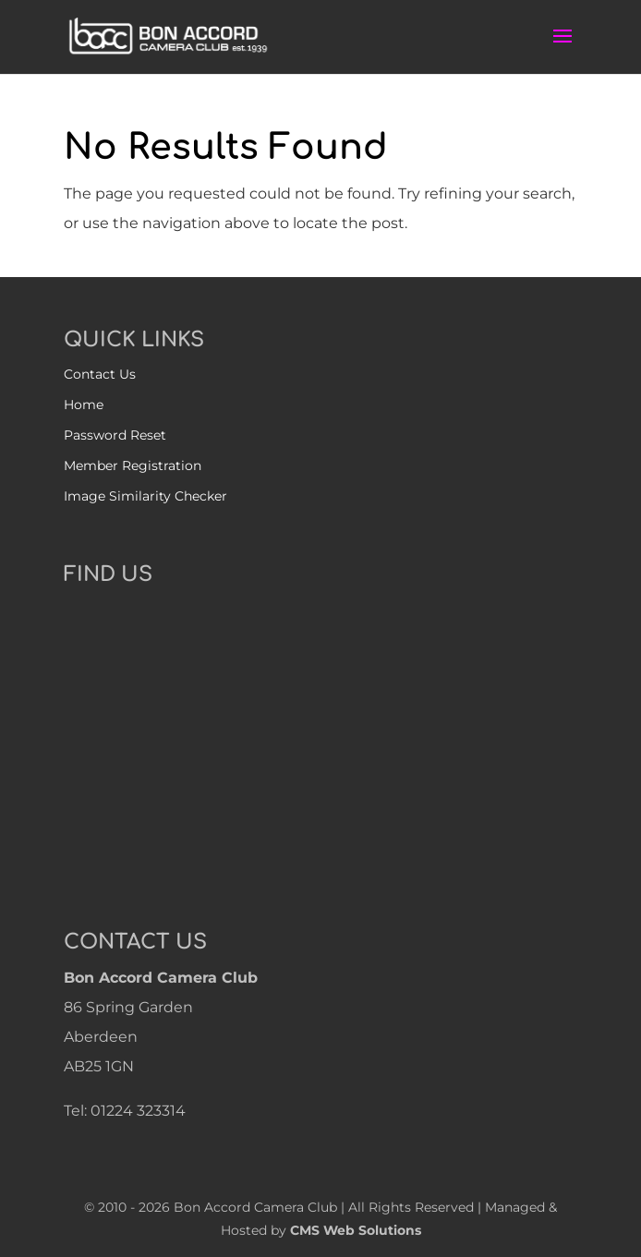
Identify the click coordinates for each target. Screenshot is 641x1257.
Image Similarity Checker (145, 496)
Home (83, 404)
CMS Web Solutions (355, 1230)
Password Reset (115, 435)
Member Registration (132, 465)
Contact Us (100, 374)
